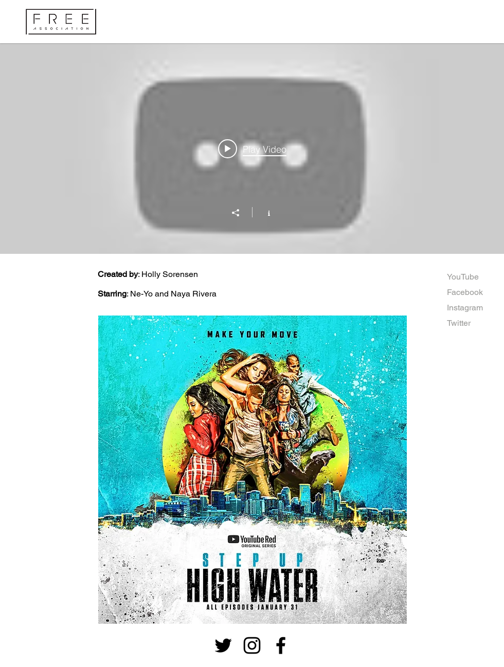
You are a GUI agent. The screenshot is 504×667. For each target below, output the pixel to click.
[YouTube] (463, 277)
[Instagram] (465, 308)
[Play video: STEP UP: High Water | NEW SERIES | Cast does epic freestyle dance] (252, 148)
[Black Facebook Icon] (280, 645)
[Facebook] (475, 292)
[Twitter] (459, 323)
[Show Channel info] (263, 212)
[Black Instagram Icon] (252, 645)
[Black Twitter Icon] (223, 645)
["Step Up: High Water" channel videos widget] (252, 148)
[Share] (240, 213)
